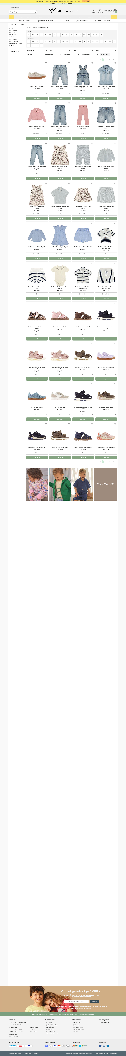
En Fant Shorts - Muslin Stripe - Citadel (106, 207)
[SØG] (35, 11)
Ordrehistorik (50, 1027)
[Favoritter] (46, 63)
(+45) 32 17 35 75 (18, 1024)
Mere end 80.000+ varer (102, 20)
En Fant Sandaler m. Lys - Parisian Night (106, 327)
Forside (11, 24)
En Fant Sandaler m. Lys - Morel (83, 367)
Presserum (76, 1026)
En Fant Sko (12, 45)
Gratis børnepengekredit (45, 21)
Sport (59, 17)
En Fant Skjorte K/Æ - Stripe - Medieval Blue (106, 247)
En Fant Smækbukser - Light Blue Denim (83, 87)
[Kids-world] (63, 10)
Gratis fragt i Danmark (23, 20)
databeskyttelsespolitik (87, 1014)
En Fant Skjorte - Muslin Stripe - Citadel (106, 167)
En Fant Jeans (12, 34)
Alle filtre (104, 54)
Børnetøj (40, 17)
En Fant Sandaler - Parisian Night (83, 447)
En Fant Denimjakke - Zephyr (37, 126)
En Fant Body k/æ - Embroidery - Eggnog (60, 287)
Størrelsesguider (50, 1031)
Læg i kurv (37, 98)
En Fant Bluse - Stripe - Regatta (36, 247)
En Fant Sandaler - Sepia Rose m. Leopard (37, 327)
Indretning (103, 17)
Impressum (91, 1053)
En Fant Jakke (12, 32)
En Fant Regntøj (13, 39)
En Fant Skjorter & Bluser (15, 43)
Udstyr (81, 17)
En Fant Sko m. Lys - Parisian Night (37, 447)
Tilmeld (94, 1001)
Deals (11, 17)
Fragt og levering (51, 1024)
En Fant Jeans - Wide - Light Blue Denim (60, 127)
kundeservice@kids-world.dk (21, 1022)
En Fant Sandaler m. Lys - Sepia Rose (37, 368)
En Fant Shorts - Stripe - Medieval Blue (37, 287)
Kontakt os (49, 1022)
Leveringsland (99, 1053)
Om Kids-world (77, 1022)
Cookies (106, 1053)
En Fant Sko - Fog (60, 407)
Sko (50, 17)
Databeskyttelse (82, 1053)
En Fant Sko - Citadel (36, 407)
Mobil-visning (113, 1053)
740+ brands (64, 20)
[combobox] (37, 93)
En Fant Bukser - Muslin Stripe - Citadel (83, 167)
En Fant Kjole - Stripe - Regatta (60, 247)
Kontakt (12, 1020)
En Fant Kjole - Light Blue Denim (106, 86)
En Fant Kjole (12, 37)
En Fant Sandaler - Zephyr (60, 327)
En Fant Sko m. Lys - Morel (106, 407)
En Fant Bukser (13, 30)
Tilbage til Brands (14, 51)
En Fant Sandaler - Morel (83, 327)
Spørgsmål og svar (78, 1027)
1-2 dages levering (82, 21)
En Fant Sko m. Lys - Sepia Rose (106, 447)
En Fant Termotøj (13, 48)
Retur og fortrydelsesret (53, 1026)
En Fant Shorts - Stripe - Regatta (83, 247)
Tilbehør (69, 17)
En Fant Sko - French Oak (37, 86)
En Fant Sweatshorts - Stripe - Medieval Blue (106, 287)
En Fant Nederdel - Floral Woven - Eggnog (83, 207)
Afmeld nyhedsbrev (78, 1029)
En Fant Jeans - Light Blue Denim (60, 86)
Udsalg (114, 17)
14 (113, 59)
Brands (29, 17)
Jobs (74, 1024)
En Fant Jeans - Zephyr (83, 126)
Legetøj (91, 17)
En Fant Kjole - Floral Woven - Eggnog (60, 167)
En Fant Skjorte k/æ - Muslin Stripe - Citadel (60, 207)
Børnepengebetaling (52, 1033)
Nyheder (20, 17)
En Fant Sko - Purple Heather (106, 367)
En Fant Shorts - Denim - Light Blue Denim (106, 127)
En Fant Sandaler (13, 41)
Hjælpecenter (50, 1029)
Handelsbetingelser (71, 1053)
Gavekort (75, 1031)
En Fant (22, 24)
